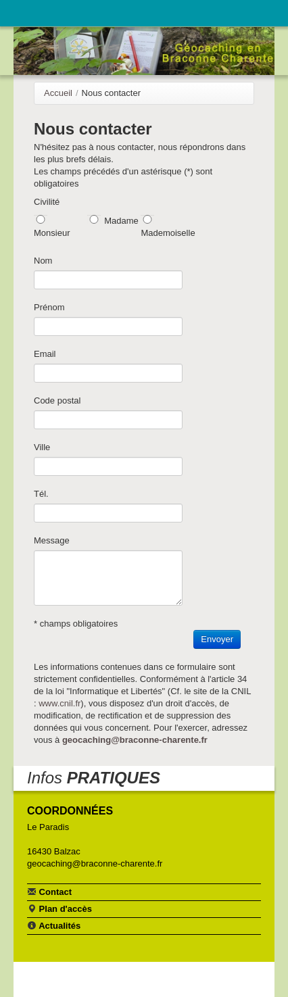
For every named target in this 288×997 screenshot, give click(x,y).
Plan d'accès (59, 908)
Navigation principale (23, 13)
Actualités (53, 925)
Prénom (49, 307)
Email (45, 354)
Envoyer (217, 639)
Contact (49, 891)
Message (52, 540)
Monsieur (52, 233)
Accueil (58, 93)
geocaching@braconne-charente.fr (135, 740)
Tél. (41, 494)
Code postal (57, 400)
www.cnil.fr (59, 703)
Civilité (46, 202)
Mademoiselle (168, 233)
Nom (43, 261)
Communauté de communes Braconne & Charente (221, 11)
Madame (121, 221)
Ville (42, 447)
